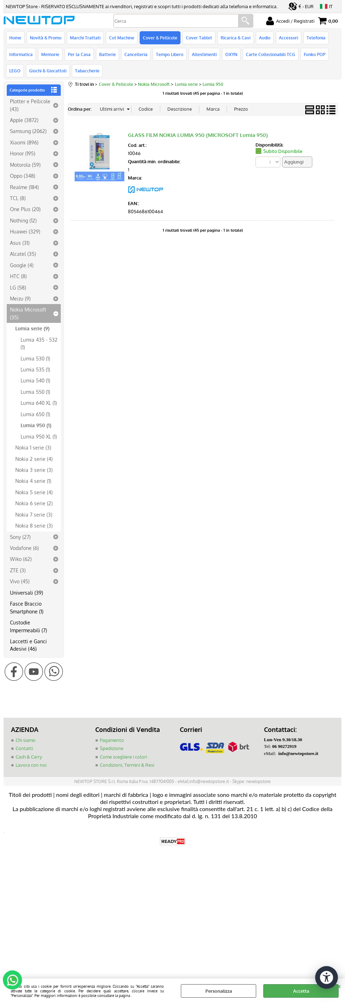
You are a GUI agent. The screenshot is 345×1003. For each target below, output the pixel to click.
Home (15, 37)
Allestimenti (204, 54)
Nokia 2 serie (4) (34, 459)
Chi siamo (26, 740)
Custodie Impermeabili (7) (28, 626)
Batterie (107, 54)
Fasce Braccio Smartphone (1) (26, 607)
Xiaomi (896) (24, 142)
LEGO (15, 70)
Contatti (24, 748)
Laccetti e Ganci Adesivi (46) (28, 645)
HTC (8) (18, 276)
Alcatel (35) (23, 253)
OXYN (231, 54)
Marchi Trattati (85, 37)
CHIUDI (338, 985)
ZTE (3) (18, 570)
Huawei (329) (25, 231)
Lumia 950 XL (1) (39, 436)
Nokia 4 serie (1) (33, 481)
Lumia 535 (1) (35, 369)
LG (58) (18, 287)
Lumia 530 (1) (35, 358)
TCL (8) (18, 198)
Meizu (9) (20, 298)
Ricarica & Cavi (235, 37)
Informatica (21, 54)
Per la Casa (79, 54)
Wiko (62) (21, 559)
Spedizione (111, 748)
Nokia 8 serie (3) (34, 525)
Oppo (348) (22, 175)
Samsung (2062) (28, 131)
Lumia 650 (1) (35, 414)
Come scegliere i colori (123, 757)
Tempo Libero (169, 54)
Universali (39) (26, 592)
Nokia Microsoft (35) (28, 313)
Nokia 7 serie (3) (33, 514)
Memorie (50, 54)
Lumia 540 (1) (35, 380)
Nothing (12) (23, 220)
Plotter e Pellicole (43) (30, 105)
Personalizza (218, 991)
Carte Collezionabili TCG (270, 54)
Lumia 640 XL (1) (39, 402)
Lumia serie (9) (32, 328)
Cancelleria (135, 54)
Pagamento (112, 740)
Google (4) (21, 265)
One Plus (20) (25, 209)
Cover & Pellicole (160, 37)
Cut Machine (121, 37)
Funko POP (314, 54)
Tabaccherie (87, 70)
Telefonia (316, 37)
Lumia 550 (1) (35, 391)
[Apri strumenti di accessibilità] (326, 977)
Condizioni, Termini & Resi (127, 765)
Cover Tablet (199, 37)
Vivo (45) (19, 581)
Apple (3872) (24, 120)
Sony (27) (20, 537)
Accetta (301, 991)
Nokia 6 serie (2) (34, 503)
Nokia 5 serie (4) (34, 492)
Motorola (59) (25, 164)
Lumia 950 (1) (36, 425)
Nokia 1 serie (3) (33, 447)
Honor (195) (22, 153)
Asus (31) (19, 242)
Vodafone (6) (24, 548)
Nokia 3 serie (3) (34, 470)
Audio (264, 37)
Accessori (288, 37)
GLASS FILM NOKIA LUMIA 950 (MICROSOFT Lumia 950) (198, 135)
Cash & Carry (29, 757)
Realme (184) (24, 187)
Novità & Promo (45, 37)
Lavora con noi (31, 765)
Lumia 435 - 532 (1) (39, 343)
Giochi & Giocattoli (47, 70)
